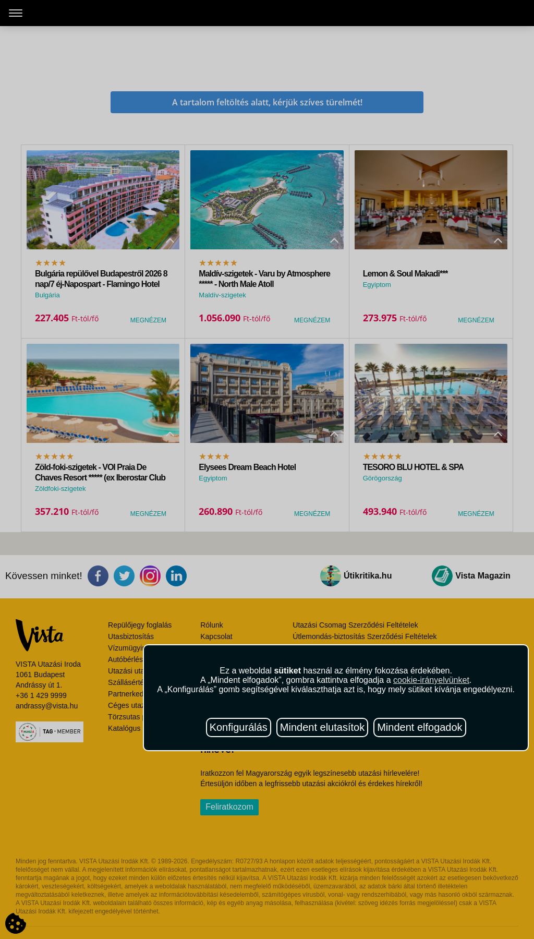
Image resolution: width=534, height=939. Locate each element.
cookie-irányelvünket (431, 680)
